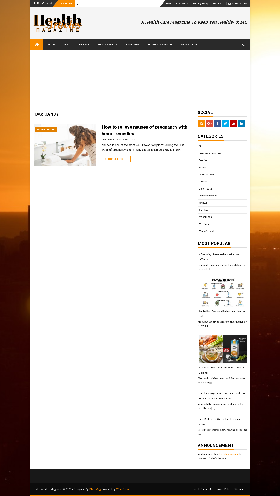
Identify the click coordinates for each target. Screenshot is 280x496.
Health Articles (206, 174)
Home (168, 3)
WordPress (122, 489)
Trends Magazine (228, 454)
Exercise (203, 160)
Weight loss (190, 44)
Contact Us (182, 3)
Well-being (204, 224)
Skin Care (132, 44)
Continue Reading (116, 159)
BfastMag (95, 489)
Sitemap (217, 3)
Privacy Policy (201, 3)
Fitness (84, 44)
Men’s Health (107, 44)
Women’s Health (160, 44)
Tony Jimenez (109, 139)
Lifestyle (203, 181)
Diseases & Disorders (210, 153)
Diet (67, 44)
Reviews (203, 202)
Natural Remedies (208, 195)
